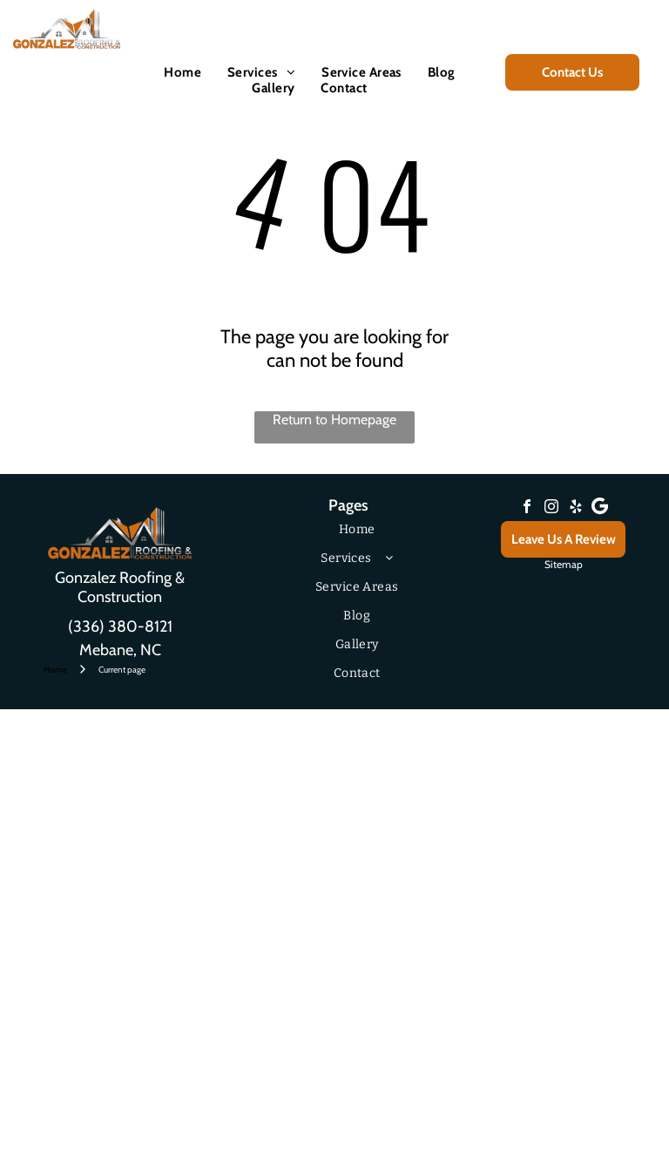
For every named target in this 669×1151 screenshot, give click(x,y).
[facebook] (527, 508)
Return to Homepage (334, 419)
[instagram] (551, 508)
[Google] (600, 508)
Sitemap (563, 564)
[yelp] (575, 508)
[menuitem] (182, 72)
